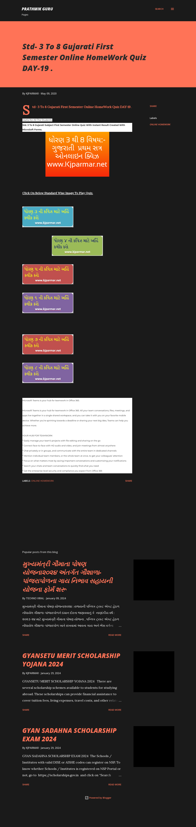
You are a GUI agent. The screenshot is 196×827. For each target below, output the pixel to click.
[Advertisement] (76, 530)
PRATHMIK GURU (37, 8)
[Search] (159, 9)
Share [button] (153, 106)
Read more (114, 655)
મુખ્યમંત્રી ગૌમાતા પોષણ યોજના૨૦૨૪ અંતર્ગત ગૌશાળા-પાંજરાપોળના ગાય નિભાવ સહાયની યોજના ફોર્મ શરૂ (67, 597)
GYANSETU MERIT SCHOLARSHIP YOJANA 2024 (71, 680)
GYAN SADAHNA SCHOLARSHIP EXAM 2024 (69, 754)
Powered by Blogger (98, 817)
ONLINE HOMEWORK (160, 124)
